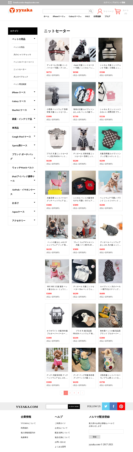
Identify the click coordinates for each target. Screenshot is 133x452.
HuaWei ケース (23, 109)
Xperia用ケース (23, 145)
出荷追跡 (97, 16)
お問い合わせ (60, 442)
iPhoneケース (59, 16)
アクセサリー (23, 220)
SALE (87, 16)
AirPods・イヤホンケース (22, 192)
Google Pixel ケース (23, 136)
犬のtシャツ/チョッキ (22, 55)
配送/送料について (62, 433)
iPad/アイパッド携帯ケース (22, 178)
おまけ (23, 202)
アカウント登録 (118, 3)
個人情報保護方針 (28, 433)
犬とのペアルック (21, 77)
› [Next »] (82, 393)
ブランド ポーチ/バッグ (22, 156)
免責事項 (24, 437)
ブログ (107, 16)
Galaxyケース (75, 16)
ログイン (107, 3)
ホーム (46, 16)
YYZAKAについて (28, 423)
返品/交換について (62, 437)
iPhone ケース (23, 92)
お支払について (61, 428)
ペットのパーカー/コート (24, 62)
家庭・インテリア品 (23, 118)
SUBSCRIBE (74, 407)
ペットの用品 (23, 38)
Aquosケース (23, 211)
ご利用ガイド (60, 423)
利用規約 (24, 428)
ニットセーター (20, 69)
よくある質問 (60, 447)
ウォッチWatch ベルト (23, 169)
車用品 (23, 127)
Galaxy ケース (23, 101)
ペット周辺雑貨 (20, 84)
